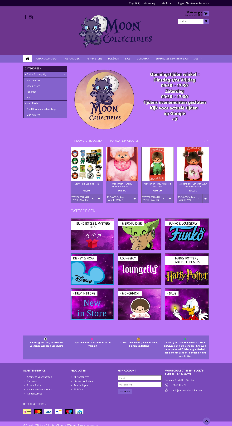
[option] (86, 173)
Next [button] (207, 137)
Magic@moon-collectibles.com (187, 387)
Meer (196, 55)
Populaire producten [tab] (124, 137)
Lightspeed (94, 422)
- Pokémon (113, 55)
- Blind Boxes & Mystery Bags (171, 55)
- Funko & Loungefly (46, 55)
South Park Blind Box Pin (87, 180)
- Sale (127, 55)
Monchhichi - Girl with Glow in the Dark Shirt (193, 182)
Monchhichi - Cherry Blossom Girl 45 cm (122, 182)
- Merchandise (71, 55)
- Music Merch (32, 111)
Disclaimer (32, 378)
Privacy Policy (34, 382)
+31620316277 (178, 382)
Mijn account (167, 3)
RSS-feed (78, 386)
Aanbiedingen (81, 382)
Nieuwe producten (83, 378)
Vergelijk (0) (134, 3)
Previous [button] (204, 137)
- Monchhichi (142, 55)
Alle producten (81, 374)
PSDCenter (71, 422)
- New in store (93, 55)
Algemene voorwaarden (39, 374)
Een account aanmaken (198, 3)
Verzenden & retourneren (40, 386)
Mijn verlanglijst (151, 3)
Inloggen (181, 3)
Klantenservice (34, 390)
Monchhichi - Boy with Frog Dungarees (157, 182)
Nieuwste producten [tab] (88, 137)
